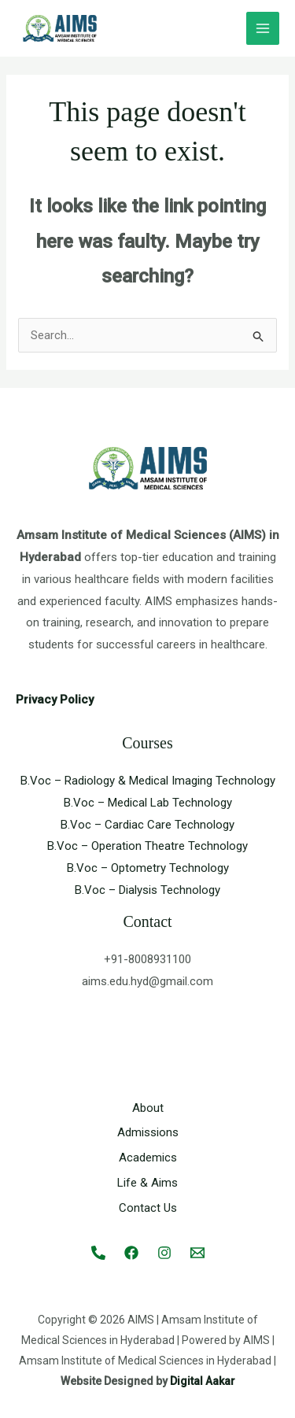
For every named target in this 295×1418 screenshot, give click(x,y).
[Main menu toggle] (263, 29)
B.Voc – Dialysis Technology (147, 890)
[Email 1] (197, 1253)
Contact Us (148, 1208)
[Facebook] (131, 1253)
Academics (148, 1157)
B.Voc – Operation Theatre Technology (147, 846)
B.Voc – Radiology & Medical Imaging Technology (147, 781)
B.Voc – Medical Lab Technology (148, 803)
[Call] (98, 1253)
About (148, 1108)
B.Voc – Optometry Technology (148, 868)
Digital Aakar (202, 1381)
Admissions (148, 1132)
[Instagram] (164, 1253)
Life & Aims (147, 1183)
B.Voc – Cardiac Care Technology (147, 825)
